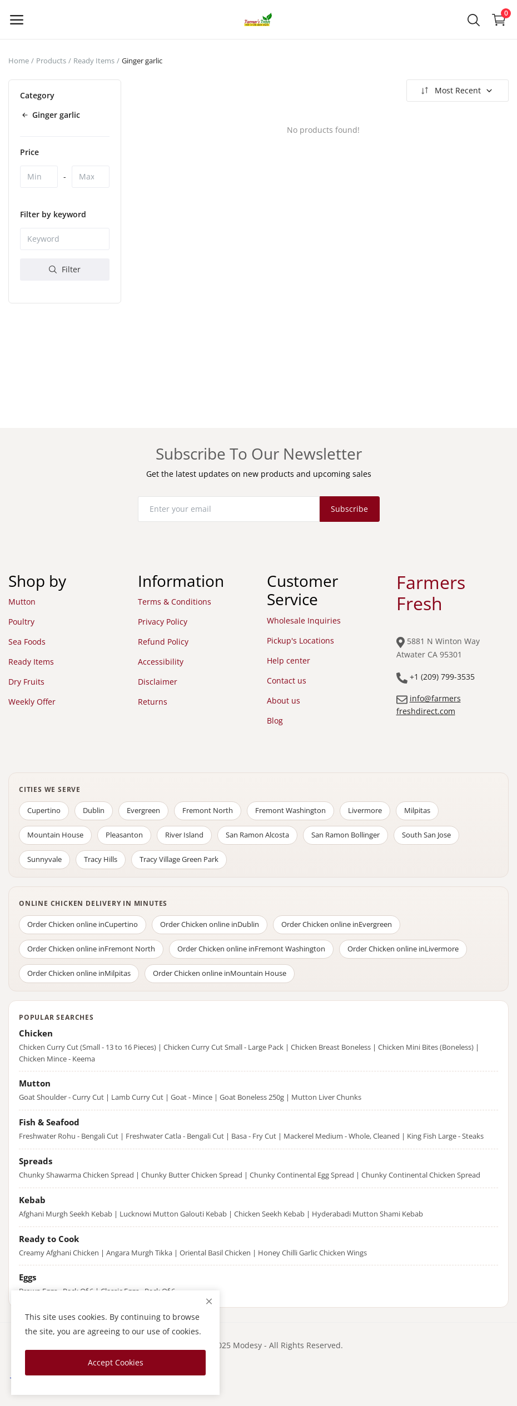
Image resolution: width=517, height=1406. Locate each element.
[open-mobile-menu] (16, 19)
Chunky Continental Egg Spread (302, 1175)
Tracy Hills (100, 859)
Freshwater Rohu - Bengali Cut (68, 1136)
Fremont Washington (290, 810)
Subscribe (349, 508)
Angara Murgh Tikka (139, 1253)
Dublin (94, 810)
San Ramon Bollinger (345, 835)
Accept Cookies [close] (115, 1362)
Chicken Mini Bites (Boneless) (426, 1047)
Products (51, 61)
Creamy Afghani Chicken (59, 1253)
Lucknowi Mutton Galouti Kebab (173, 1214)
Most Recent (456, 90)
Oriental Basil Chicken (215, 1253)
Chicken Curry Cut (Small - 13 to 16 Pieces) (87, 1047)
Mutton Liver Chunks (326, 1097)
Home (18, 61)
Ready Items (94, 61)
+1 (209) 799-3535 (442, 676)
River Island (184, 835)
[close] (209, 1301)
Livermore (365, 810)
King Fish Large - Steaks (445, 1136)
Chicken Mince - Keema (57, 1059)
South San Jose (426, 835)
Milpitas (417, 810)
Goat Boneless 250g (252, 1097)
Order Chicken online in (82, 924)
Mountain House (55, 835)
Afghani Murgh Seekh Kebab (65, 1214)
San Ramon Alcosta (257, 835)
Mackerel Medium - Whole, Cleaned (342, 1136)
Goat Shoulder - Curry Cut (61, 1097)
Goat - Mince (191, 1097)
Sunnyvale (44, 859)
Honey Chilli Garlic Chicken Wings (312, 1253)
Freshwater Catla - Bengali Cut (175, 1136)
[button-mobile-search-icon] (473, 19)
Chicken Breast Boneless (331, 1047)
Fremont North (207, 810)
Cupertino (44, 810)
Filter (65, 269)
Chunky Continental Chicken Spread (420, 1175)
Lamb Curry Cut (137, 1097)
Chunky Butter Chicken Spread (191, 1175)
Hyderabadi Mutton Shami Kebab (367, 1214)
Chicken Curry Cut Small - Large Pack (223, 1047)
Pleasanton (124, 835)
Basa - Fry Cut (253, 1136)
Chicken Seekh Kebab (269, 1214)
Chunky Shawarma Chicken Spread (76, 1175)
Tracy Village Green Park (179, 859)
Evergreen (143, 810)
